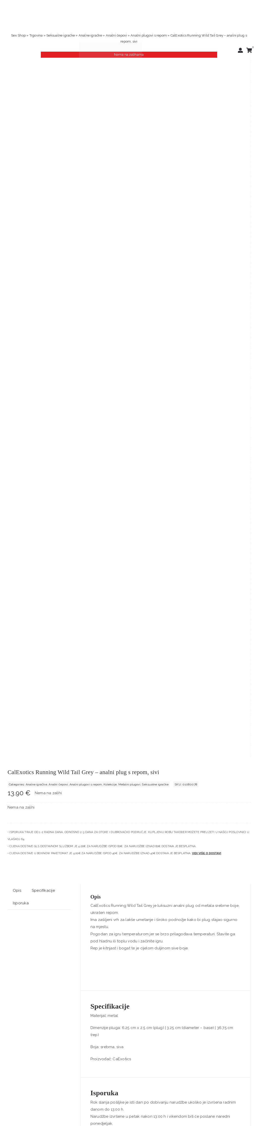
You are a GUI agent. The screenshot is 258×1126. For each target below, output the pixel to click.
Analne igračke (90, 35)
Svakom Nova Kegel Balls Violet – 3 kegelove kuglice (49, 898)
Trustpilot (16, 990)
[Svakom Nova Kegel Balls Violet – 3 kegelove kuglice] (67, 825)
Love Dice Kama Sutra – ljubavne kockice (164, 729)
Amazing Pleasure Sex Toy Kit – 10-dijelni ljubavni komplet (54, 729)
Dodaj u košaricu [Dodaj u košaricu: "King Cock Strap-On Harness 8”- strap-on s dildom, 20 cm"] (191, 916)
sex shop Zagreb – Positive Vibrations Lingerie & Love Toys (140, 1061)
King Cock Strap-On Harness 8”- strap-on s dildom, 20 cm (177, 898)
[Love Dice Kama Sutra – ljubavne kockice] (191, 655)
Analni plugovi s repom (149, 35)
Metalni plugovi (129, 107)
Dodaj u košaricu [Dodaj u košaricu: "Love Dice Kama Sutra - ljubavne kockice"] (191, 746)
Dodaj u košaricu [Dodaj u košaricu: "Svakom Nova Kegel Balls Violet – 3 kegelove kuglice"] (67, 916)
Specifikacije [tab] (43, 213)
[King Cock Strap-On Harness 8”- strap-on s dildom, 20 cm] (191, 825)
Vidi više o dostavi (206, 176)
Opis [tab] (17, 213)
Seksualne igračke (60, 35)
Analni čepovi (116, 35)
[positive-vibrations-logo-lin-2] (110, 44)
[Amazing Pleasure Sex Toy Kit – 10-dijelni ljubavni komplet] (67, 655)
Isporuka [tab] (21, 226)
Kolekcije (110, 107)
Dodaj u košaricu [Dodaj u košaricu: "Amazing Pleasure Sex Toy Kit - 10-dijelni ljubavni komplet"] (67, 746)
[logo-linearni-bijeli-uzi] (126, 1113)
